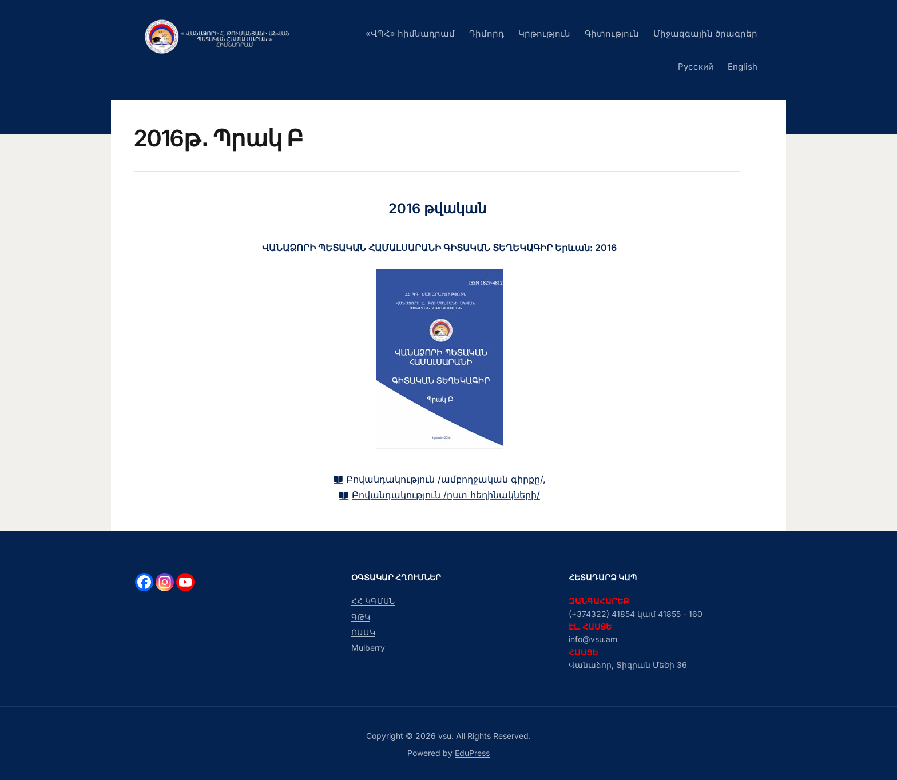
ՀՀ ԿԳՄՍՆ (373, 601)
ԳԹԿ (360, 617)
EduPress (472, 753)
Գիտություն (612, 33)
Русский (695, 66)
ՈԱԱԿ (363, 632)
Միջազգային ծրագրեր (705, 33)
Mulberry (368, 648)
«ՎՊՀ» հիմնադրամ (410, 33)
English (742, 66)
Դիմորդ (486, 33)
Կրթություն (544, 33)
